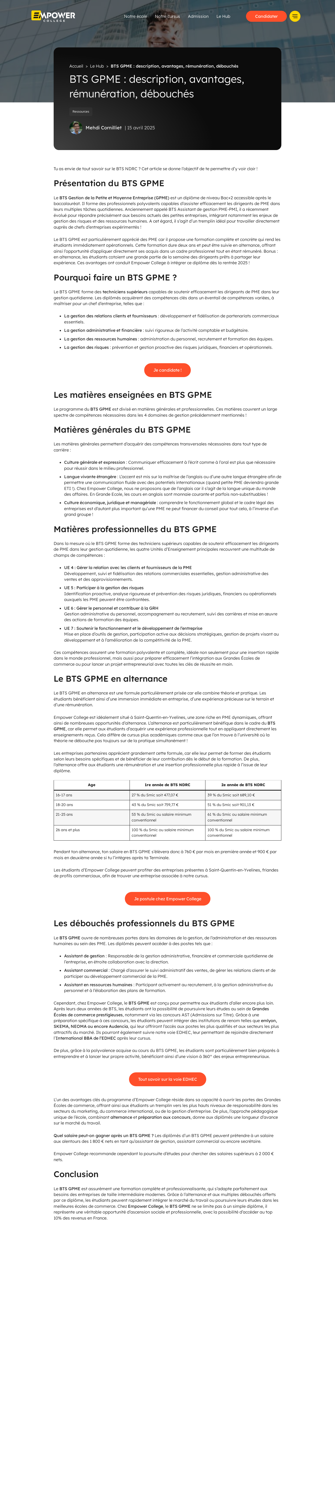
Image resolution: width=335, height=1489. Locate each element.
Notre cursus (192, 16)
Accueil (76, 65)
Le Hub (248, 16)
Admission (223, 16)
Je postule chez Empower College (167, 898)
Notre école (160, 16)
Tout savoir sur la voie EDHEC (167, 1079)
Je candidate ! (167, 370)
